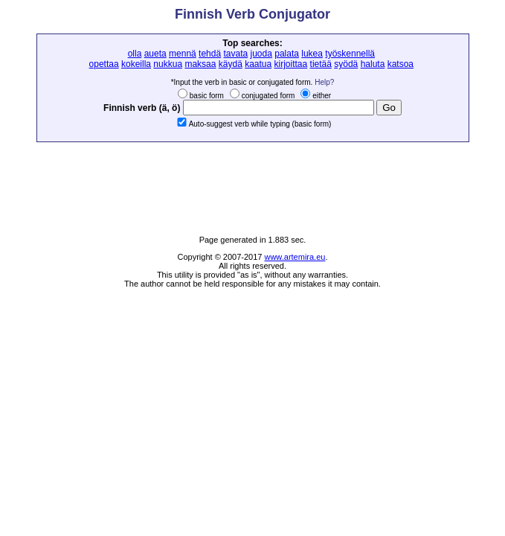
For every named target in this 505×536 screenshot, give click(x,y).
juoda (261, 53)
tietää (321, 64)
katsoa (400, 64)
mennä (182, 53)
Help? (324, 82)
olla (135, 53)
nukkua (167, 64)
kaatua (258, 64)
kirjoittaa (291, 64)
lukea (312, 53)
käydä (230, 64)
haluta (373, 64)
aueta (155, 53)
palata (286, 53)
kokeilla (136, 64)
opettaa (104, 64)
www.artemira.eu (294, 256)
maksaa (200, 64)
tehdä (210, 53)
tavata (235, 53)
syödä (346, 64)
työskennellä (350, 53)
